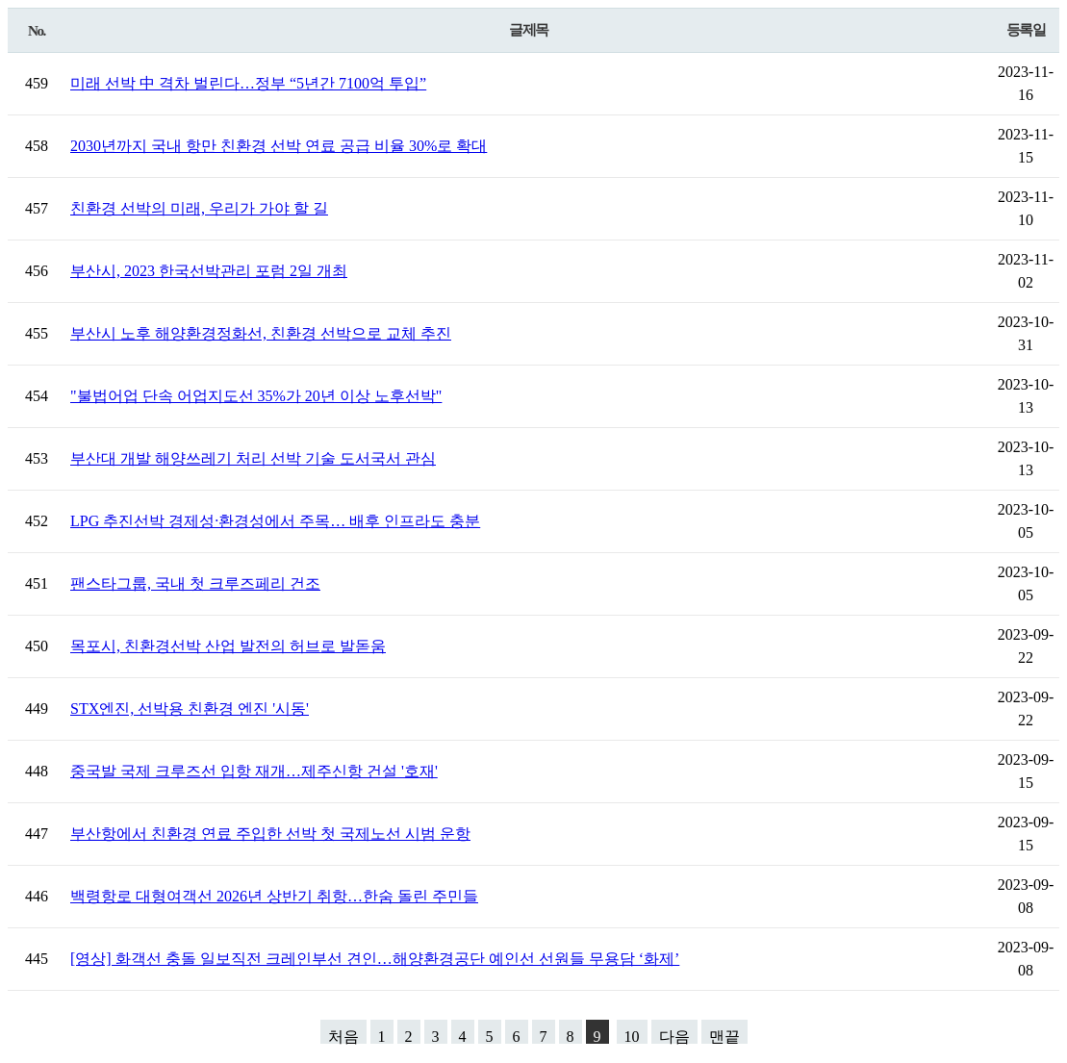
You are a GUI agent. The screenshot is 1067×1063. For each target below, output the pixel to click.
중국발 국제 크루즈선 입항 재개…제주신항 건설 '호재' (254, 771)
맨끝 (724, 1036)
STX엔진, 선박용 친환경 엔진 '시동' (189, 708)
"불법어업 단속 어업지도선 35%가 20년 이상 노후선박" (256, 396)
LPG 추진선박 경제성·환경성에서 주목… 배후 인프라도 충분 (275, 521)
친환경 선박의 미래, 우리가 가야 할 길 (199, 208)
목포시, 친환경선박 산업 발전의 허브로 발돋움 (228, 646)
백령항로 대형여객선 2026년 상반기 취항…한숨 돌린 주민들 (274, 896)
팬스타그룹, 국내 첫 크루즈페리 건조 (195, 583)
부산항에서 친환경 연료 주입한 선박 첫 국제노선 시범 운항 (270, 833)
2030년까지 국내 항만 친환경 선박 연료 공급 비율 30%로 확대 (278, 146)
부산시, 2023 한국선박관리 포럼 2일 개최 (208, 271)
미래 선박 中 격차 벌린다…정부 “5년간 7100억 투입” (248, 83)
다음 (674, 1036)
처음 (343, 1036)
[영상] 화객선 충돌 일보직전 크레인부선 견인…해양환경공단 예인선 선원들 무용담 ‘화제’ (374, 958)
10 (632, 1036)
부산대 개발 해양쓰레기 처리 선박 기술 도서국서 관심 (253, 458)
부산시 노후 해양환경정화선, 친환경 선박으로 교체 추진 (260, 333)
